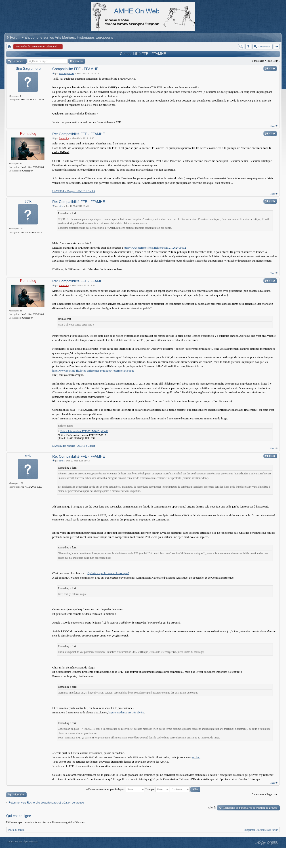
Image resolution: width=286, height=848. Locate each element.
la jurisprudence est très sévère (126, 712)
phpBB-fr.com (30, 841)
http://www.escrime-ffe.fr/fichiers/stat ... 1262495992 (155, 247)
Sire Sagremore (28, 68)
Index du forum (16, 829)
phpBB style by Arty (259, 843)
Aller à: (212, 807)
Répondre (18, 61)
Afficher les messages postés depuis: (115, 789)
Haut (272, 126)
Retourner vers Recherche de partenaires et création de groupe (46, 802)
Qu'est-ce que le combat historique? (108, 573)
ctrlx (28, 201)
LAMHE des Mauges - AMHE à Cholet (73, 191)
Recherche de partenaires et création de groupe (250, 807)
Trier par (157, 789)
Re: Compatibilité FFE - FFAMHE (78, 134)
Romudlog (28, 133)
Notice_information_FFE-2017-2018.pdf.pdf (84, 431)
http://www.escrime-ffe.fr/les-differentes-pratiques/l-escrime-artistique (93, 370)
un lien (196, 757)
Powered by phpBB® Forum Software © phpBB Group (273, 843)
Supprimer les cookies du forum (261, 829)
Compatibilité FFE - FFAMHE (143, 54)
